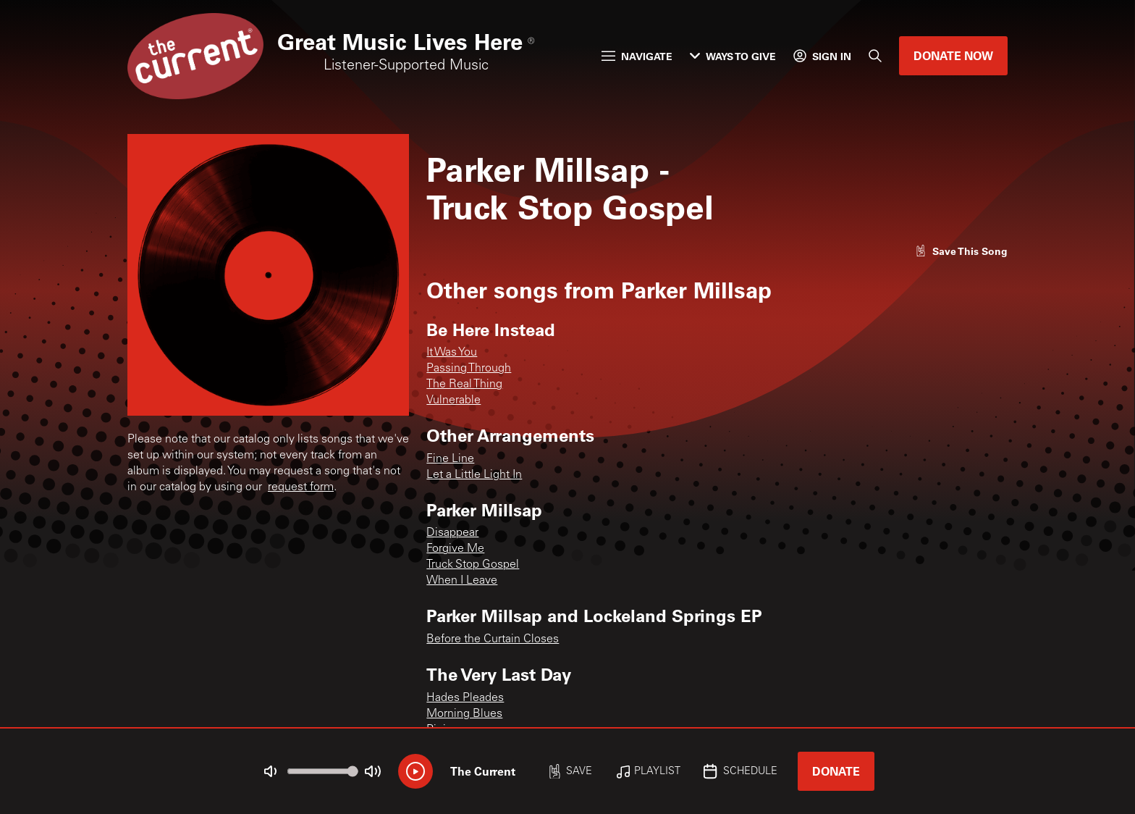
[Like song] (961, 251)
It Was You (451, 352)
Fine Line (450, 459)
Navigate (637, 56)
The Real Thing (464, 384)
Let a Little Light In (474, 475)
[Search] (875, 55)
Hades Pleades (465, 698)
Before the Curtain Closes (492, 639)
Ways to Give (733, 56)
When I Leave (461, 581)
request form (301, 487)
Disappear (452, 533)
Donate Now (953, 55)
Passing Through (468, 368)
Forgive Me (455, 549)
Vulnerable (453, 400)
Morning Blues (464, 714)
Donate (836, 771)
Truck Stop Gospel (472, 565)
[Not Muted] (271, 771)
